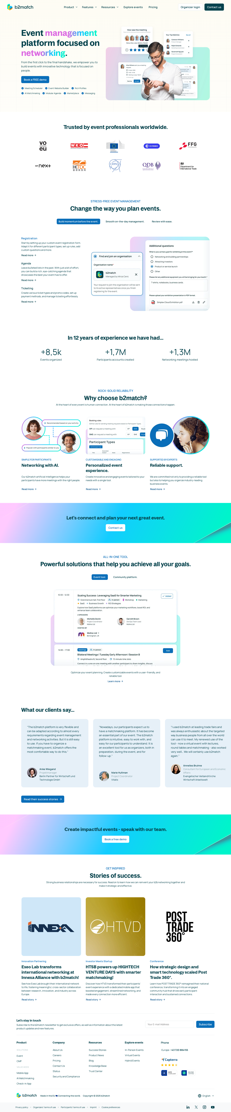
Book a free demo (116, 839)
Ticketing (27, 288)
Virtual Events (132, 1055)
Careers (57, 1055)
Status (56, 1071)
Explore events (133, 7)
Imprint (93, 1107)
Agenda (26, 263)
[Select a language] (206, 1096)
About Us (57, 1050)
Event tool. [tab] (100, 577)
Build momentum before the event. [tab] (78, 221)
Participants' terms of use (73, 1107)
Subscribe (205, 1024)
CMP (19, 1061)
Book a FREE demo (35, 79)
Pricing (153, 7)
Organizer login (190, 7)
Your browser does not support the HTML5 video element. (158, 63)
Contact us (214, 7)
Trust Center (96, 1071)
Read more (28, 255)
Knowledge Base (98, 1065)
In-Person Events (134, 1050)
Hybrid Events (132, 1060)
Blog (91, 1060)
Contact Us (59, 1065)
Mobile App (22, 1073)
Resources (110, 7)
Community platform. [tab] (125, 577)
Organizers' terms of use (44, 1107)
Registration (29, 238)
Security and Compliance (66, 1076)
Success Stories (97, 1050)
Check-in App (24, 1083)
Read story (29, 999)
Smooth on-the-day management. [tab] (125, 221)
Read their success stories (43, 799)
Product (71, 7)
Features (89, 7)
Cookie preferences (111, 1107)
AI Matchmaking (25, 1078)
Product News (96, 1055)
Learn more (115, 681)
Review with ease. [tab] (162, 221)
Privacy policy (21, 1107)
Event (20, 1055)
